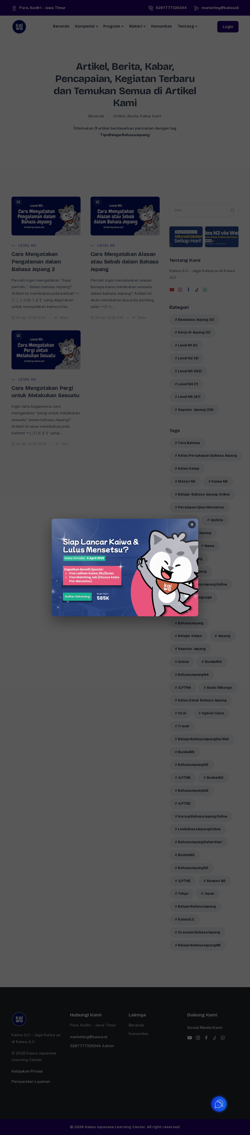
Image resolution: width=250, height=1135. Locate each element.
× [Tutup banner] (192, 524)
